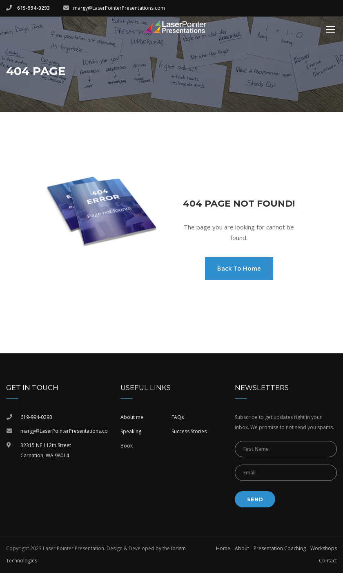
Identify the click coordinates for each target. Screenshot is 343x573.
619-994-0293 (33, 7)
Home (223, 548)
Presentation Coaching (280, 548)
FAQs (178, 417)
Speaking (130, 431)
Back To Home (239, 268)
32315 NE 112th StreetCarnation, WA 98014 (45, 450)
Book (126, 445)
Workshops (323, 548)
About (242, 548)
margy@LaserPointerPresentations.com (119, 7)
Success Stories (189, 431)
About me (131, 417)
